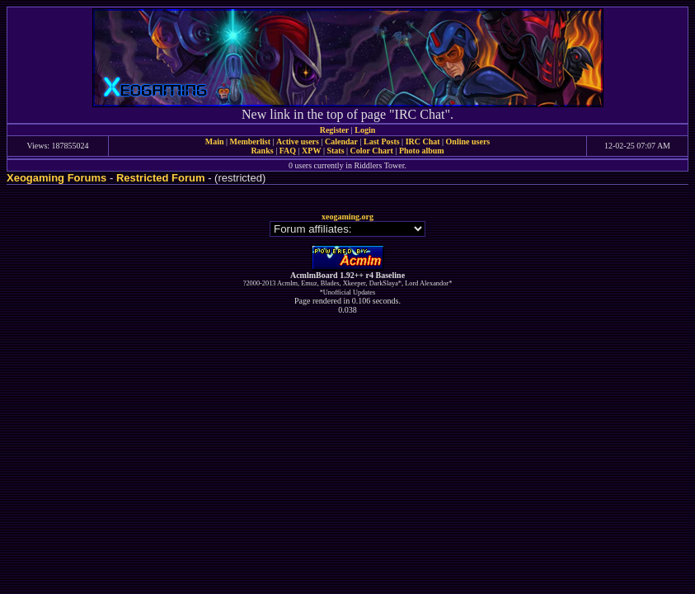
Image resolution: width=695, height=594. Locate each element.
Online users (468, 141)
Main (214, 141)
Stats (335, 150)
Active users (297, 141)
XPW (311, 150)
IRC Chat (423, 141)
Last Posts (382, 141)
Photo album (421, 150)
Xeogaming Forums (56, 178)
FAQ (287, 150)
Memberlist (250, 141)
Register (335, 129)
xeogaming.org (347, 216)
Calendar (341, 141)
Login (365, 129)
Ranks (262, 150)
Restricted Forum (160, 178)
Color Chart (371, 150)
